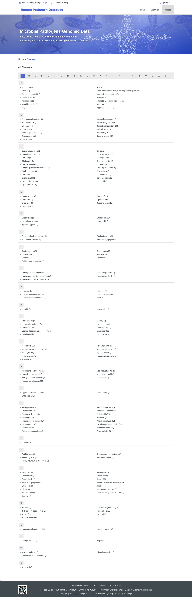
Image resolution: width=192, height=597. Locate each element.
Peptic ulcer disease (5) (106, 411)
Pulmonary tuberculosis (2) (33, 431)
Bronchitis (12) (102, 133)
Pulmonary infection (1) (106, 428)
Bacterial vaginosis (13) (106, 123)
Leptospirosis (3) (28, 321)
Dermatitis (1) (27, 200)
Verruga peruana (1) (30, 541)
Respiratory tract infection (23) (109, 454)
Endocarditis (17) (103, 218)
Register (167, 3)
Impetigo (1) (27, 291)
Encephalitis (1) (28, 218)
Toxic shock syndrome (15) (107, 507)
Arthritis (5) (101, 104)
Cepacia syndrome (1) (31, 154)
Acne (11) (26, 91)
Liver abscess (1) (104, 324)
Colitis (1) (26, 174)
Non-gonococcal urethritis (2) (33, 378)
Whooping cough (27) (105, 552)
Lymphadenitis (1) (29, 334)
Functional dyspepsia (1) (107, 239)
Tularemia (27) (102, 514)
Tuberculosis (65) (104, 511)
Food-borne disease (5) (31, 239)
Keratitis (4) (26, 309)
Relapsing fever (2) (29, 457)
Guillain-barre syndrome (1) (33, 261)
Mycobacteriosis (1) (104, 353)
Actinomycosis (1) (29, 87)
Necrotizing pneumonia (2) (32, 374)
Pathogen (50, 3)
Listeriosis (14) (28, 328)
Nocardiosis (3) (103, 378)
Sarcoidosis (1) (103, 472)
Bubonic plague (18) (105, 136)
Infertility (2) (101, 298)
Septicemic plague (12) (31, 482)
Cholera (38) (102, 164)
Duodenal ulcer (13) (105, 203)
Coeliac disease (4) (30, 171)
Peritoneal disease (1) (31, 414)
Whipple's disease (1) (30, 552)
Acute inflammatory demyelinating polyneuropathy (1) (118, 91)
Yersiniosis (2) (27, 567)
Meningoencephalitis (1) (106, 349)
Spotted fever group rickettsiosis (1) (111, 493)
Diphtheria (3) (102, 200)
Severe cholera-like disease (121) (110, 482)
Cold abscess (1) (103, 171)
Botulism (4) (27, 129)
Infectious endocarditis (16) (33, 294)
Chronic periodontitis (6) (106, 168)
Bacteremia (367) (29, 123)
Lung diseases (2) (104, 328)
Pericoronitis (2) (28, 411)
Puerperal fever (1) (29, 428)
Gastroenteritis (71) (30, 251)
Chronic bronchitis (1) (30, 164)
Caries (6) (101, 151)
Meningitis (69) (28, 353)
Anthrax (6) (101, 97)
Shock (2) (26, 489)
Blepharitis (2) (27, 126)
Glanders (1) (27, 258)
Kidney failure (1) (103, 309)
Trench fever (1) (28, 514)
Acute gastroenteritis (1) (31, 94)
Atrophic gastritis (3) (30, 104)
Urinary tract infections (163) (33, 529)
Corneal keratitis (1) (104, 178)
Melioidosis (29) (28, 346)
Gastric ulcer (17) (104, 251)
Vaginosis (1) (102, 541)
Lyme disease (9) (104, 334)
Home (142, 10)
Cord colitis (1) (102, 181)
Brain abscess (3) (104, 129)
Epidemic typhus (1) (30, 225)
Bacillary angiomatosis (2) (32, 119)
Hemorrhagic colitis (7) (106, 273)
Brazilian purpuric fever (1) (32, 133)
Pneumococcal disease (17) (33, 421)
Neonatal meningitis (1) (106, 374)
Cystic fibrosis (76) (29, 185)
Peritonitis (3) (102, 417)
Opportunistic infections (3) (33, 392)
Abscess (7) (101, 87)
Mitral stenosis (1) (29, 356)
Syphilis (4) (26, 496)
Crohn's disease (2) (30, 181)
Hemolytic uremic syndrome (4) (34, 273)
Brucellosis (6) (28, 139)
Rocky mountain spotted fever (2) (35, 461)
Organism (155, 10)
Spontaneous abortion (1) (107, 489)
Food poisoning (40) (105, 236)
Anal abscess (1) (28, 97)
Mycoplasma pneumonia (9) (108, 356)
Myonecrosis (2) (28, 359)
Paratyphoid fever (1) (30, 407)
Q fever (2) (26, 443)
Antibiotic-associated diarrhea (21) (110, 101)
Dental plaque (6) (29, 196)
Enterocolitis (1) (103, 221)
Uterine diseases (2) (105, 529)
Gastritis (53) (27, 254)
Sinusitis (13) (102, 486)
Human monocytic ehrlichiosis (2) (35, 279)
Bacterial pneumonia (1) (106, 119)
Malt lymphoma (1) (104, 346)
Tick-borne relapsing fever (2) (34, 511)
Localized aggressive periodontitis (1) (37, 331)
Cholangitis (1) (28, 161)
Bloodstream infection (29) (107, 126)
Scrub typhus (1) (28, 476)
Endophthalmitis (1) (30, 221)
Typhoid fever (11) (29, 518)
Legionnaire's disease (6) (32, 324)
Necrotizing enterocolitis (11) (33, 371)
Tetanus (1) (26, 507)
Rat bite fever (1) (28, 454)
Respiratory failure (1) (105, 457)
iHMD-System (26, 3)
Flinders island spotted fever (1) (34, 236)
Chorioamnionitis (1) (105, 161)
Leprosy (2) (101, 321)
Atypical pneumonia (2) (106, 108)
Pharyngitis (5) (28, 417)
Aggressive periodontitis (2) (108, 94)
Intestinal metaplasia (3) (106, 294)
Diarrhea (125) (102, 196)
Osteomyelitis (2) (103, 392)
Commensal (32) (28, 178)
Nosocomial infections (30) (32, 381)
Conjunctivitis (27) (104, 174)
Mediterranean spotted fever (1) (34, 349)
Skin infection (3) (28, 493)
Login (160, 3)
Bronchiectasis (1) (29, 136)
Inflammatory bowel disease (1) (34, 298)
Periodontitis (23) (103, 414)
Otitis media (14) (28, 396)
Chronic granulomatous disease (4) (36, 168)
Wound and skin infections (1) (34, 556)
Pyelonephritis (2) (104, 431)
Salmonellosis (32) (29, 472)
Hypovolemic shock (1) (106, 276)
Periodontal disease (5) (106, 407)
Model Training (62, 3)
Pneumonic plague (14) (106, 421)
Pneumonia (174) (29, 424)
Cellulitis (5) (26, 158)
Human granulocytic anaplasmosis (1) (37, 276)
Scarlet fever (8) (103, 476)
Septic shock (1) (28, 479)
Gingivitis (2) (102, 254)
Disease (167, 10)
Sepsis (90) (101, 479)
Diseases (32, 59)
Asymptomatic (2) (29, 108)
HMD (37, 3)
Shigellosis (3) (27, 486)
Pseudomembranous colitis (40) (109, 424)
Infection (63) (102, 291)
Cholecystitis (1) (103, 158)
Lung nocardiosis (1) (105, 331)
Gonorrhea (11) (103, 258)
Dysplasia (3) (27, 206)
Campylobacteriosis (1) (31, 151)
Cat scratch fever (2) (105, 154)
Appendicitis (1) (28, 101)
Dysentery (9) (27, 203)
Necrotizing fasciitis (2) (106, 371)
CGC (43, 3)
